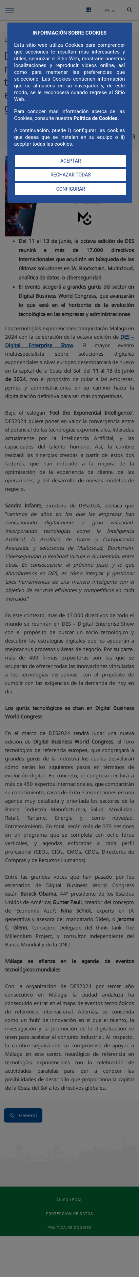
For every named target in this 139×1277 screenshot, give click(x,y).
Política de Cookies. (96, 118)
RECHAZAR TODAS (71, 174)
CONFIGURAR (70, 189)
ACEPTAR (70, 161)
